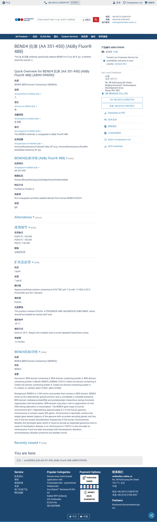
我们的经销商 (53, 505)
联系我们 (75, 2)
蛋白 (56, 36)
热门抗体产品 (20, 489)
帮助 (16, 479)
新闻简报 (18, 483)
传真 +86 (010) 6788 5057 (122, 106)
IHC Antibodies (54, 499)
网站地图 (18, 492)
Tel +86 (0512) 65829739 (122, 99)
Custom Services (69, 36)
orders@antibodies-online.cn (124, 22)
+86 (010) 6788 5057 (127, 495)
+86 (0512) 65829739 (56, 2)
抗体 (35, 36)
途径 (93, 36)
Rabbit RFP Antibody (57, 496)
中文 (6, 2)
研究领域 (103, 36)
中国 (115, 51)
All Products (21, 36)
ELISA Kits (45, 36)
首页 (19, 460)
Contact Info (120, 64)
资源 (16, 486)
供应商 (84, 36)
